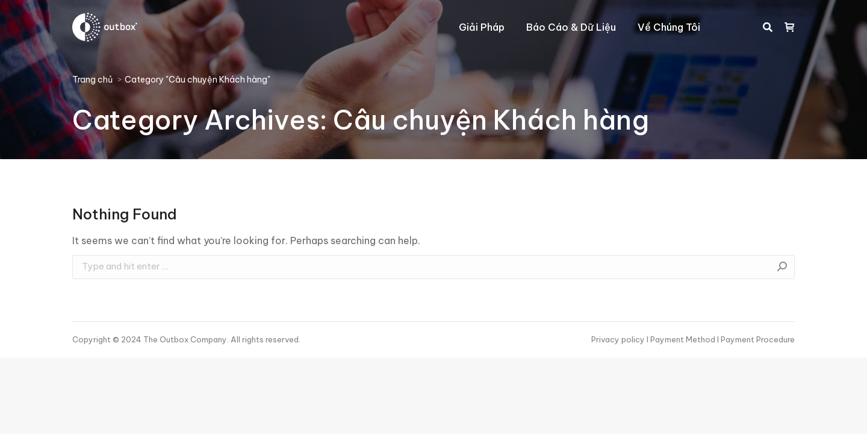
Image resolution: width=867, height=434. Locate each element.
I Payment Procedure (755, 339)
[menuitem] (481, 27)
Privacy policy (619, 339)
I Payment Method (681, 339)
